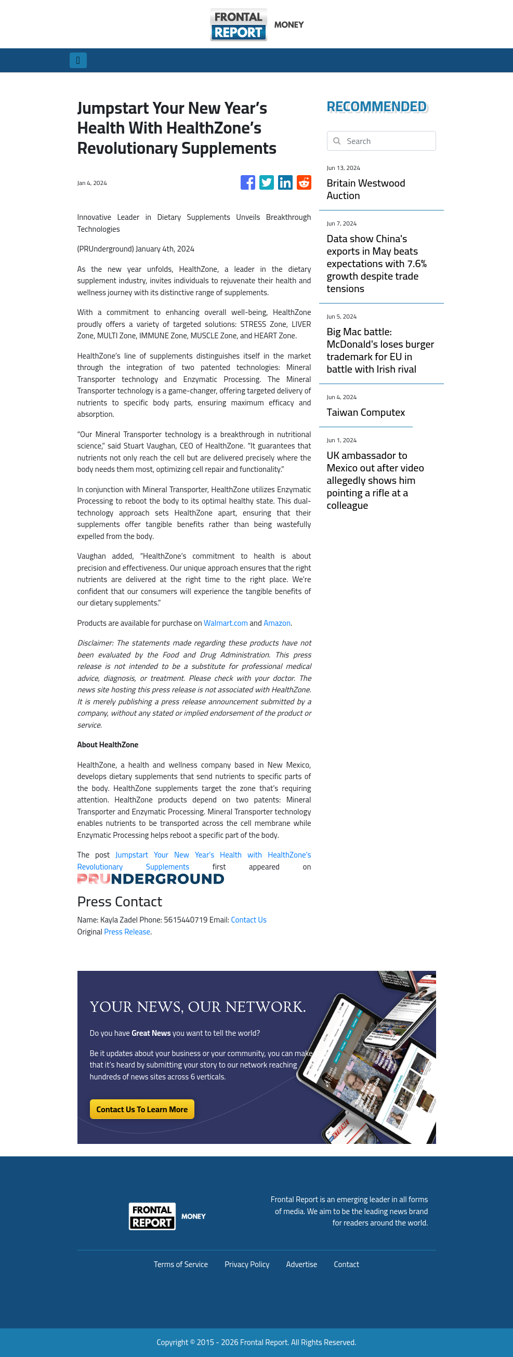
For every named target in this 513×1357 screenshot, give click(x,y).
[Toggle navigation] (78, 60)
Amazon (277, 622)
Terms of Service (181, 1264)
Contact (346, 1264)
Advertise (302, 1264)
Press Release (127, 931)
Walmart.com (226, 622)
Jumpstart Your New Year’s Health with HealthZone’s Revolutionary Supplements (194, 860)
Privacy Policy (247, 1264)
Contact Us (248, 919)
